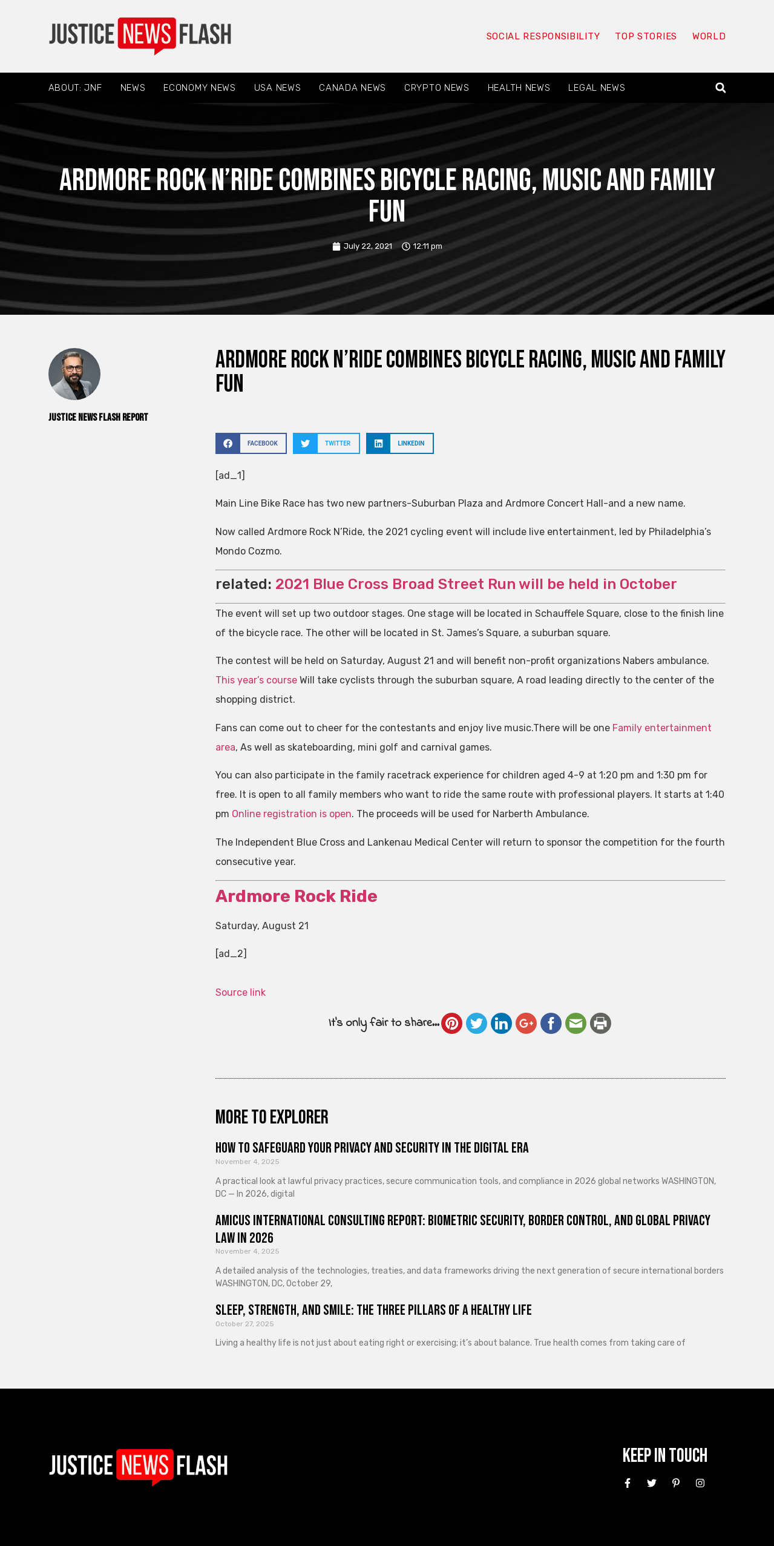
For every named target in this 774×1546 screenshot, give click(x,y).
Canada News (352, 87)
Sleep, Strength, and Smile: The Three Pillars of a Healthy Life (373, 1310)
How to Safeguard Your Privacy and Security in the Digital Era (372, 1148)
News (133, 87)
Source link (240, 992)
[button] (720, 88)
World (709, 36)
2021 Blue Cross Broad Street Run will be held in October (476, 584)
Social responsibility (543, 36)
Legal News (596, 87)
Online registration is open (292, 814)
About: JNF (75, 87)
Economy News (199, 87)
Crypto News (437, 87)
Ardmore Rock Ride (296, 896)
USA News (277, 87)
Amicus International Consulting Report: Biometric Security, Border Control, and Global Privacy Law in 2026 (462, 1229)
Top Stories (646, 36)
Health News (519, 87)
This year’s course (256, 680)
